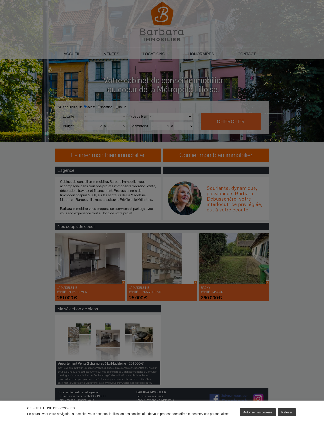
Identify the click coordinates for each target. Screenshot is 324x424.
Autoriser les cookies (257, 412)
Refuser (286, 412)
